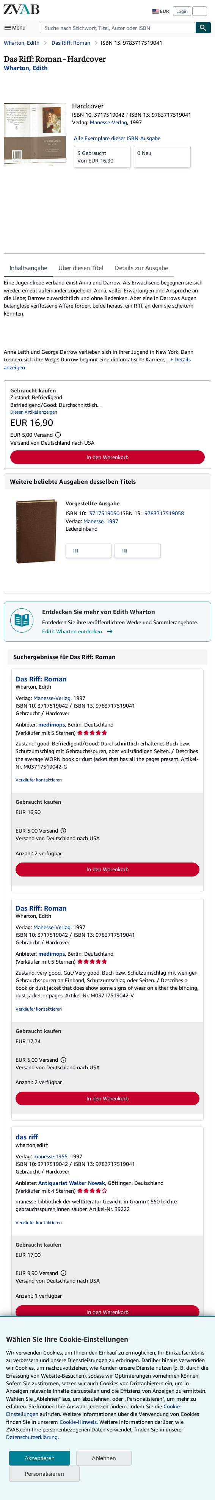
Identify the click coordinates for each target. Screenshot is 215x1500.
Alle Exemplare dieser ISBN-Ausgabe (117, 138)
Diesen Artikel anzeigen (33, 412)
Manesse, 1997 (100, 521)
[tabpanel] (104, 325)
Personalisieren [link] (44, 1473)
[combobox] (117, 27)
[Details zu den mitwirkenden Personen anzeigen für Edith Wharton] (26, 68)
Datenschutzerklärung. (32, 1437)
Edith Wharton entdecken (78, 631)
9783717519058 (164, 513)
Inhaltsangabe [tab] (28, 268)
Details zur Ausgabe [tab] (141, 268)
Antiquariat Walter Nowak (71, 1183)
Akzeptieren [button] (40, 1458)
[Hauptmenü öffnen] (16, 27)
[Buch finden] (203, 27)
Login (182, 11)
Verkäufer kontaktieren (39, 780)
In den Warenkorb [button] (107, 457)
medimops (51, 724)
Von (102, 156)
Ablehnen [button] (104, 1458)
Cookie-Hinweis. (79, 1422)
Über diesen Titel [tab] (81, 268)
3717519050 (105, 513)
